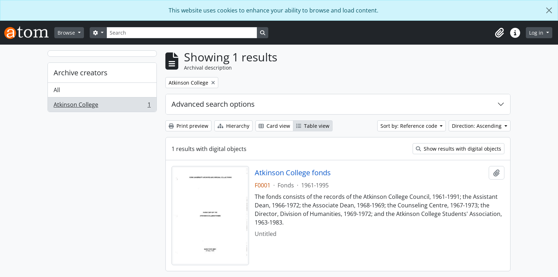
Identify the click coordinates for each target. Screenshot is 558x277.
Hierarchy (233, 125)
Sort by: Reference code (409, 125)
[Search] (181, 32)
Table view (312, 125)
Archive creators (81, 72)
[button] (499, 33)
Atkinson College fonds (293, 172)
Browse (67, 32)
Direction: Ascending (477, 125)
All (57, 90)
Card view (274, 125)
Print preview (188, 125)
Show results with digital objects (458, 148)
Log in (537, 32)
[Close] (549, 10)
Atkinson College (102, 106)
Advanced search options (213, 104)
